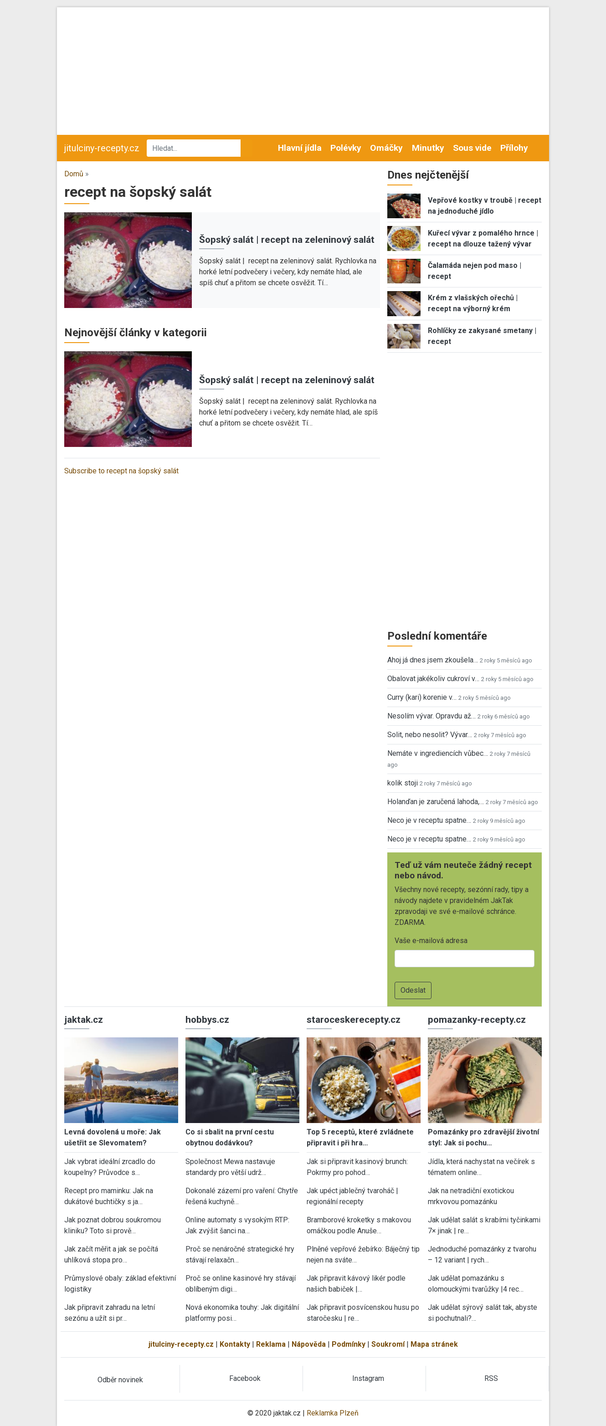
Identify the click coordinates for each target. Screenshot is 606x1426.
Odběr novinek (120, 1379)
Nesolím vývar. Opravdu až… (431, 716)
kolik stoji (402, 783)
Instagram (368, 1378)
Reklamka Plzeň (333, 1413)
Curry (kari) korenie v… (422, 697)
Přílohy (514, 148)
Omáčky (386, 148)
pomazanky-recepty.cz (477, 1019)
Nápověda (309, 1344)
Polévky (345, 148)
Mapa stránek (434, 1344)
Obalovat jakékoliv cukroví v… (433, 678)
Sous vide (472, 148)
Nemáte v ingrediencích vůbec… (437, 753)
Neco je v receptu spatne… (429, 820)
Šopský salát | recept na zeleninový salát (287, 239)
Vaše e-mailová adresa (431, 940)
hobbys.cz (207, 1019)
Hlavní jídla (300, 148)
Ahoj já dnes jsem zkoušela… (432, 660)
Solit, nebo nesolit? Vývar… (429, 734)
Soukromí (388, 1344)
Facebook (245, 1378)
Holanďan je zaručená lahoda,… (435, 801)
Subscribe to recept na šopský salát (121, 471)
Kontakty (235, 1344)
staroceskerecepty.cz (354, 1019)
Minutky (428, 148)
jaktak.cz (83, 1019)
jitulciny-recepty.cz (101, 148)
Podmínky (348, 1344)
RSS (491, 1378)
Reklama (271, 1344)
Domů (73, 173)
